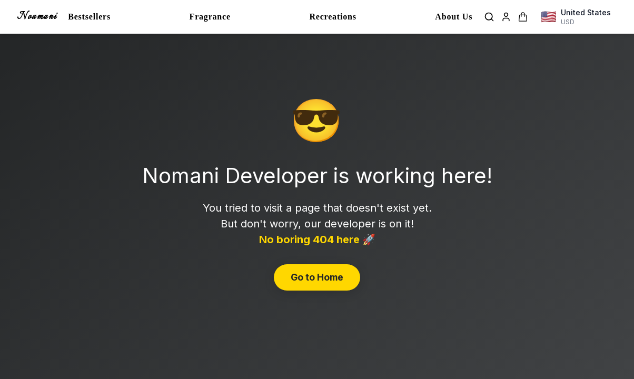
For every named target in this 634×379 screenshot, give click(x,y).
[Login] (506, 17)
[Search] (489, 17)
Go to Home (317, 277)
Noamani (36, 17)
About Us (453, 16)
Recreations (332, 16)
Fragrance (210, 16)
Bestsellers (89, 16)
